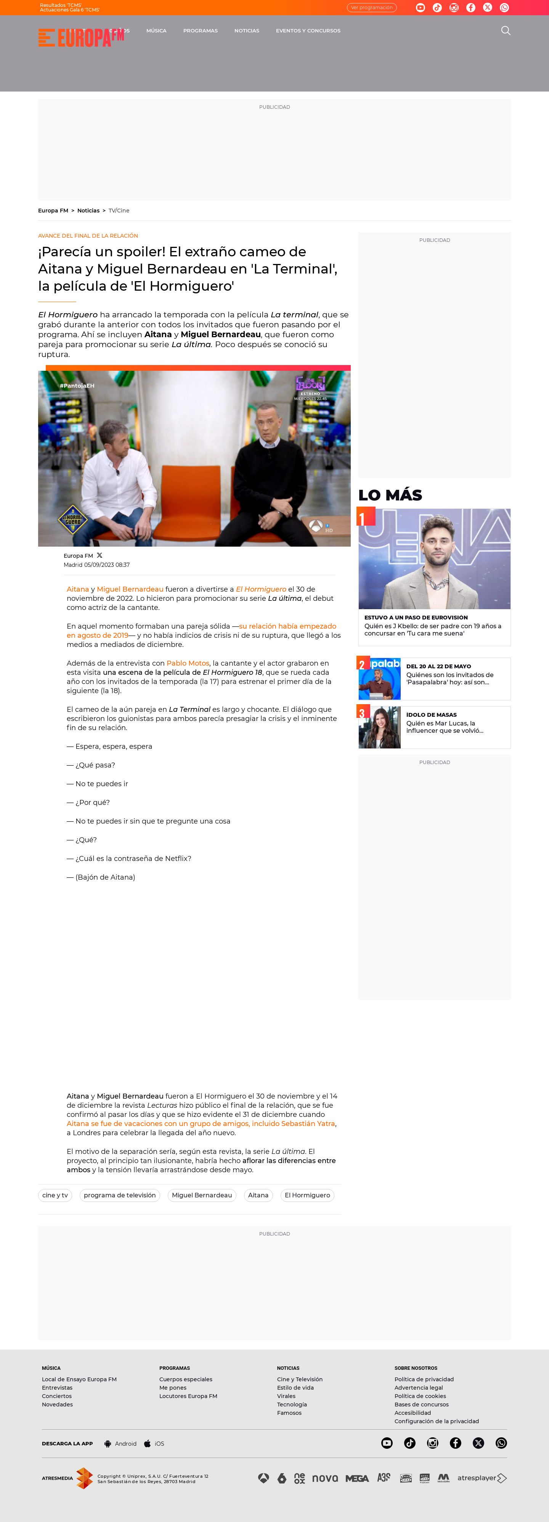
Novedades (57, 1404)
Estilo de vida (295, 1387)
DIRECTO (166, 30)
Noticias (89, 210)
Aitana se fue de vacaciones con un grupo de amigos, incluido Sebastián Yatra (201, 1124)
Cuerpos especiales (185, 1379)
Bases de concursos (422, 1404)
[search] (505, 30)
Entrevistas (57, 1387)
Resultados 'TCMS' (61, 5)
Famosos (289, 1412)
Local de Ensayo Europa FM (79, 1379)
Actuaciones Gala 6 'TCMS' (70, 10)
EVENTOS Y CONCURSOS (396, 30)
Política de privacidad (424, 1379)
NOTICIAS (335, 30)
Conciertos (57, 1396)
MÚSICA (244, 30)
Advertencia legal (419, 1387)
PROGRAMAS (288, 30)
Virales (286, 1396)
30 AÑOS (206, 30)
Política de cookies (420, 1396)
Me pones (172, 1387)
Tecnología (292, 1404)
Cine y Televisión (300, 1379)
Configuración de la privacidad (437, 1421)
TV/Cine (119, 210)
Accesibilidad (413, 1412)
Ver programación (372, 7)
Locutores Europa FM (188, 1396)
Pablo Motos (188, 663)
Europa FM (54, 210)
